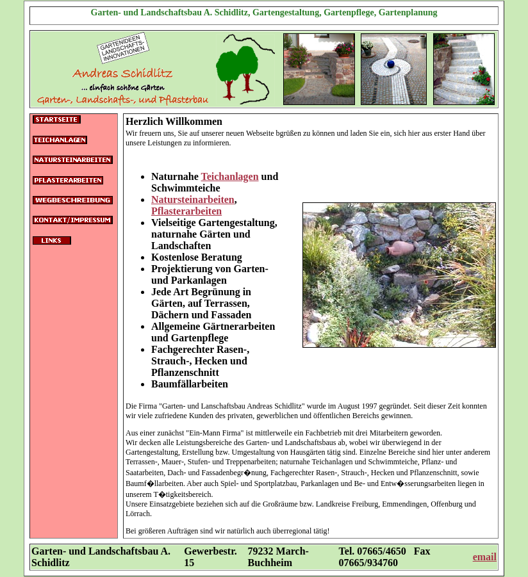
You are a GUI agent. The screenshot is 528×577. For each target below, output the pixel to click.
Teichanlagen (230, 176)
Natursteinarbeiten (193, 199)
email (485, 556)
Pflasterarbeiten (186, 211)
